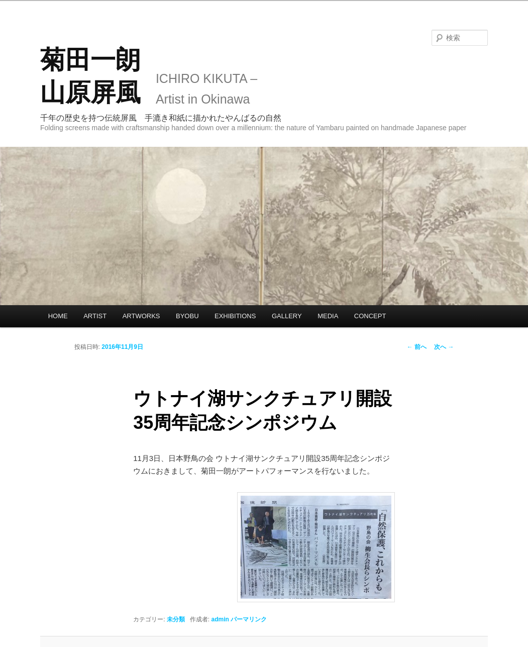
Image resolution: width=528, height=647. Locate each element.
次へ (444, 346)
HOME (58, 316)
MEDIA (328, 316)
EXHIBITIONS (235, 316)
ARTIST (95, 316)
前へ (417, 346)
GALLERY (287, 316)
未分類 (176, 619)
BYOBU (187, 316)
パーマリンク (249, 619)
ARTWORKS (141, 316)
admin (220, 619)
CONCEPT (370, 316)
